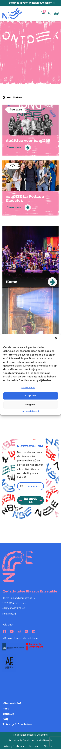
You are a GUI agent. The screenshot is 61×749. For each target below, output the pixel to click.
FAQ (5, 719)
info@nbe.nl (9, 614)
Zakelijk (8, 714)
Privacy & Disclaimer (18, 724)
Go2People (45, 740)
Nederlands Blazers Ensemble (30, 735)
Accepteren (30, 396)
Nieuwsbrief (11, 703)
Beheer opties (28, 388)
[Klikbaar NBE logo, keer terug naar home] (12, 13)
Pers (5, 708)
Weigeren (30, 405)
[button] (56, 338)
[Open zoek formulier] (50, 13)
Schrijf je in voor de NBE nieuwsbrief (30, 3)
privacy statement (30, 411)
